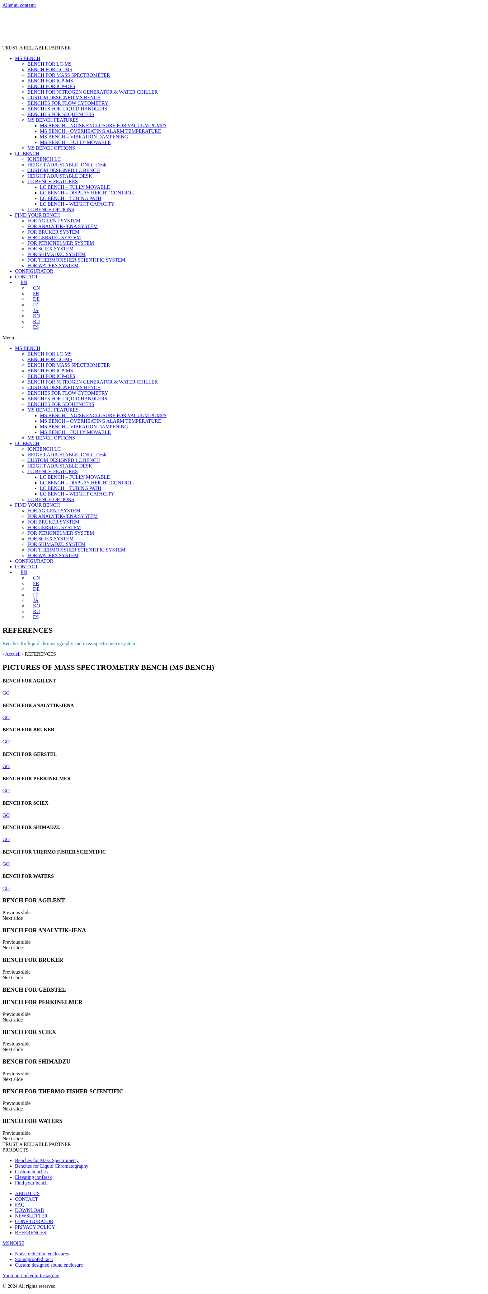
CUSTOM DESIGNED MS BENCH (64, 97)
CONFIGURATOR (34, 271)
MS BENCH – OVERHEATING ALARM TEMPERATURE (100, 131)
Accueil (13, 654)
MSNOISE (13, 1243)
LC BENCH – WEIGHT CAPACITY (77, 204)
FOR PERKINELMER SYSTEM (60, 243)
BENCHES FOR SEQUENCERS (60, 114)
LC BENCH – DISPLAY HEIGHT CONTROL (87, 192)
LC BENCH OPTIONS (50, 209)
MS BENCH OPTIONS (51, 148)
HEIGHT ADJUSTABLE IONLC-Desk (66, 164)
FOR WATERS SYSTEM (52, 265)
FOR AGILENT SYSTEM (53, 220)
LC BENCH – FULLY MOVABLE (75, 187)
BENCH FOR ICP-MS (50, 80)
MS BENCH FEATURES (52, 120)
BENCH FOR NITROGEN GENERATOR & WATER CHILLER (92, 92)
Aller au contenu (19, 5)
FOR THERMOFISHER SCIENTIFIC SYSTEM (76, 260)
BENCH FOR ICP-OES (51, 86)
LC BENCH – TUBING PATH (70, 198)
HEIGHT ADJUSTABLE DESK (59, 176)
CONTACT (26, 276)
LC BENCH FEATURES (52, 181)
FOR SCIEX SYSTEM (50, 248)
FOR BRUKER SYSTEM (53, 232)
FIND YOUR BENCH (37, 215)
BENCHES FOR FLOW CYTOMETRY (67, 103)
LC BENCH (27, 153)
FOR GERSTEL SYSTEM (54, 237)
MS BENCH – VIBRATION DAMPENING (84, 136)
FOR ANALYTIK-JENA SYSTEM (62, 226)
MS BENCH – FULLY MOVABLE (75, 142)
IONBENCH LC (44, 159)
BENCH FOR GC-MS (49, 69)
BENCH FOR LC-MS (49, 64)
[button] (244, 338)
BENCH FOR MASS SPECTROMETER (68, 75)
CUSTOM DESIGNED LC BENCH (63, 170)
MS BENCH (27, 58)
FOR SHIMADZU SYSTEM (56, 254)
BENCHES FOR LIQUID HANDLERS (67, 108)
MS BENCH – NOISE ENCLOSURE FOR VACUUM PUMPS (103, 125)
